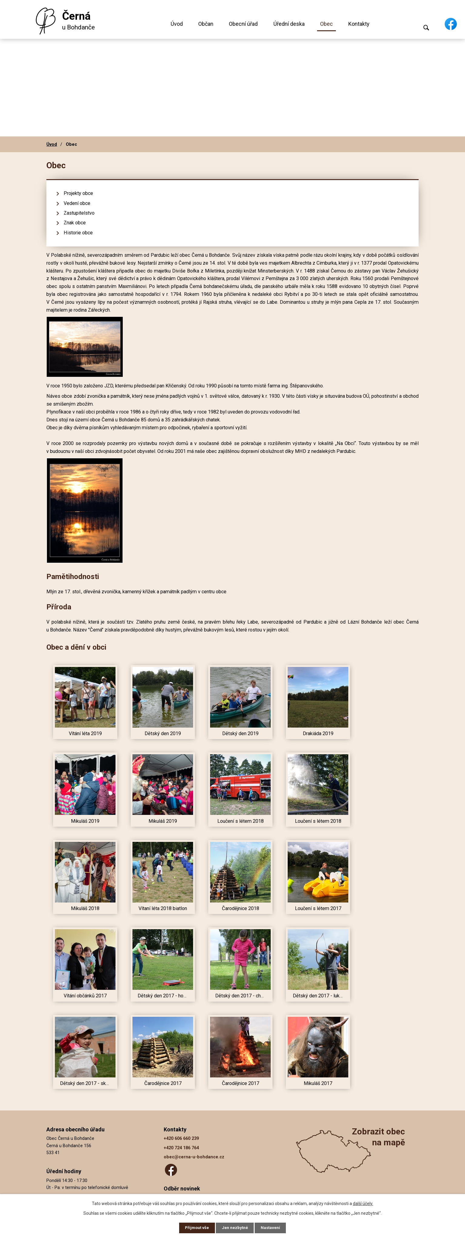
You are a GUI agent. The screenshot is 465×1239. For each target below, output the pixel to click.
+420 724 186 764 (181, 1147)
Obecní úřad (243, 24)
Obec (326, 24)
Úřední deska (289, 24)
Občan (205, 24)
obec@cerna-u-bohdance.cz (194, 1157)
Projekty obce (78, 193)
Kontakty (359, 24)
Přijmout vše (195, 1227)
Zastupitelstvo (79, 213)
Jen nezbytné (235, 1227)
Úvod (177, 24)
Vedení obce (77, 203)
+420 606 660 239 (181, 1138)
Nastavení (272, 1227)
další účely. (363, 1202)
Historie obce (78, 233)
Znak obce (75, 223)
